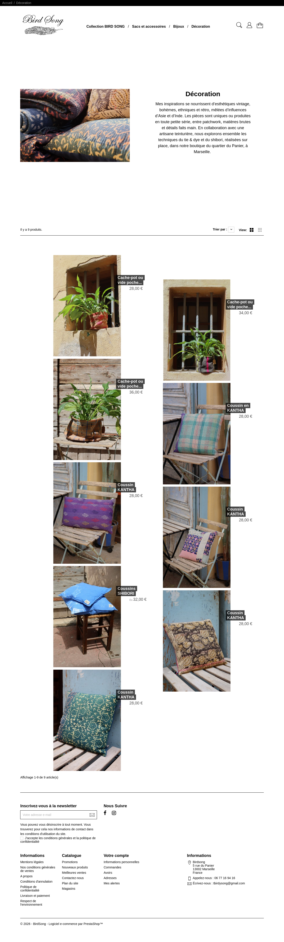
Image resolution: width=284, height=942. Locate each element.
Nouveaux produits (75, 867)
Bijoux (178, 26)
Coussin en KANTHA (221, 408)
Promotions (70, 862)
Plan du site (70, 883)
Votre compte (116, 855)
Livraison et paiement (35, 895)
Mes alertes (112, 883)
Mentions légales (31, 862)
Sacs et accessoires (149, 26)
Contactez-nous (73, 878)
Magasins (68, 888)
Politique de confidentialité (29, 888)
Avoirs (108, 872)
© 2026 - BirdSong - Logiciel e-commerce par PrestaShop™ (61, 924)
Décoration (200, 26)
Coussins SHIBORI (110, 591)
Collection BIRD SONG (105, 26)
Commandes (112, 867)
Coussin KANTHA (109, 487)
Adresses (110, 878)
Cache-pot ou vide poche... (114, 280)
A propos (26, 876)
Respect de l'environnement (31, 902)
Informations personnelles (121, 862)
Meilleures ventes (74, 872)
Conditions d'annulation (36, 881)
